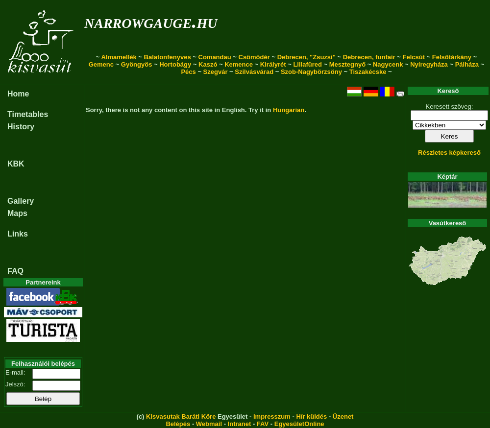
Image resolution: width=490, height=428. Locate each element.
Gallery (20, 201)
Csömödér (254, 57)
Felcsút (413, 57)
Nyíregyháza (429, 64)
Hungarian (288, 110)
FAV (263, 424)
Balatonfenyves (167, 57)
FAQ (15, 271)
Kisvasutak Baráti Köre (181, 416)
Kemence (238, 64)
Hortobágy (175, 64)
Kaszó (207, 64)
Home (18, 94)
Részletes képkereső (449, 152)
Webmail (209, 424)
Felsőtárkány (451, 57)
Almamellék (118, 57)
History (20, 126)
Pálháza (467, 64)
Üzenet (343, 416)
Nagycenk (388, 64)
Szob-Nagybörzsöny (311, 71)
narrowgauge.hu (150, 21)
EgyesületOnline (299, 424)
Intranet (239, 424)
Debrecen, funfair (369, 57)
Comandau (214, 57)
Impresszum (272, 416)
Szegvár (215, 71)
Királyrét (273, 64)
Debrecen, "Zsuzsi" (306, 57)
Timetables (27, 114)
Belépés (178, 424)
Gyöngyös (136, 64)
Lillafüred (307, 64)
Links (17, 234)
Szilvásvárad (254, 71)
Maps (17, 213)
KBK (15, 164)
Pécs (188, 71)
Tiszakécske (368, 71)
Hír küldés (311, 416)
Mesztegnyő (347, 64)
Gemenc (101, 64)
